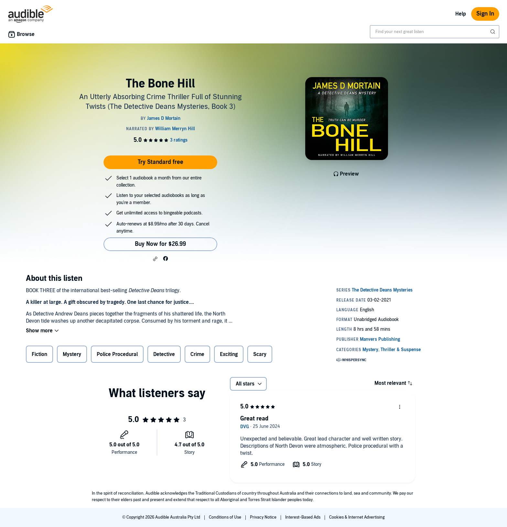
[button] (155, 258)
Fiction (39, 354)
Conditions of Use (225, 517)
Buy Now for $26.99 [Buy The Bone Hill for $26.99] (160, 244)
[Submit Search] (493, 31)
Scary (259, 354)
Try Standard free (160, 162)
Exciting (229, 354)
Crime (197, 354)
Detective (164, 354)
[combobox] (434, 31)
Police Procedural (117, 354)
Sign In (485, 13)
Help (460, 14)
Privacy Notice (263, 517)
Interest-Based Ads (303, 517)
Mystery (72, 354)
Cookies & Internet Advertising (357, 517)
